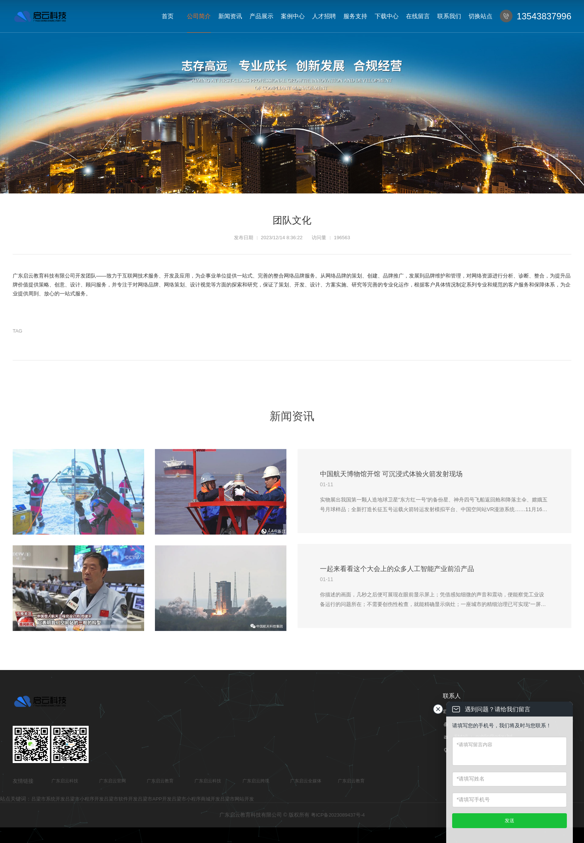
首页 (168, 16)
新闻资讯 (230, 16)
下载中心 (387, 16)
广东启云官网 (112, 780)
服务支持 (355, 16)
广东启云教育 (160, 780)
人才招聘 (324, 16)
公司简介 (199, 16)
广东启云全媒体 (305, 780)
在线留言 (418, 16)
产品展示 (261, 16)
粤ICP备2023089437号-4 (338, 815)
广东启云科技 (64, 780)
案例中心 (293, 16)
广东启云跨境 (255, 780)
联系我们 (449, 16)
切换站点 (480, 16)
